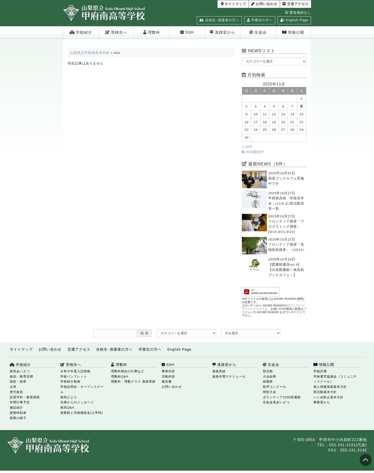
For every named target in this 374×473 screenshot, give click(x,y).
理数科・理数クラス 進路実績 (133, 381)
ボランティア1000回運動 (282, 397)
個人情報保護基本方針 (330, 387)
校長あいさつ (20, 371)
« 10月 (247, 146)
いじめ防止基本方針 (328, 397)
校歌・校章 (18, 381)
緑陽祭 (268, 381)
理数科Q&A (119, 376)
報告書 (167, 381)
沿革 (13, 387)
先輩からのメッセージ (77, 402)
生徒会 (258, 32)
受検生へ (116, 32)
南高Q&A (67, 407)
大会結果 (269, 376)
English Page (294, 20)
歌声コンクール (274, 387)
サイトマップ (233, 4)
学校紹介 (81, 32)
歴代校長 (16, 392)
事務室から (321, 402)
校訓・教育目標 (21, 376)
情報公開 (293, 32)
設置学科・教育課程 (25, 397)
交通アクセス (295, 4)
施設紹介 (16, 407)
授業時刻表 (18, 413)
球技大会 (269, 392)
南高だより (68, 397)
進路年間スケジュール (229, 376)
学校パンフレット (73, 376)
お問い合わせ (264, 4)
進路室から (222, 32)
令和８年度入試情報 (75, 371)
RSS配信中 (253, 152)
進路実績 (219, 371)
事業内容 (168, 371)
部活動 (268, 371)
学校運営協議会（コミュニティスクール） (335, 379)
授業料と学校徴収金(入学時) (81, 413)
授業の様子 (18, 418)
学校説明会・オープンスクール (82, 389)
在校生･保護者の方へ (219, 20)
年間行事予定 (20, 402)
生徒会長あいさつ (276, 402)
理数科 (151, 32)
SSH (187, 32)
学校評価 (320, 371)
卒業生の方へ (260, 20)
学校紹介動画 (70, 381)
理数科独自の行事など (127, 371)
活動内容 (168, 376)
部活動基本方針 (325, 392)
